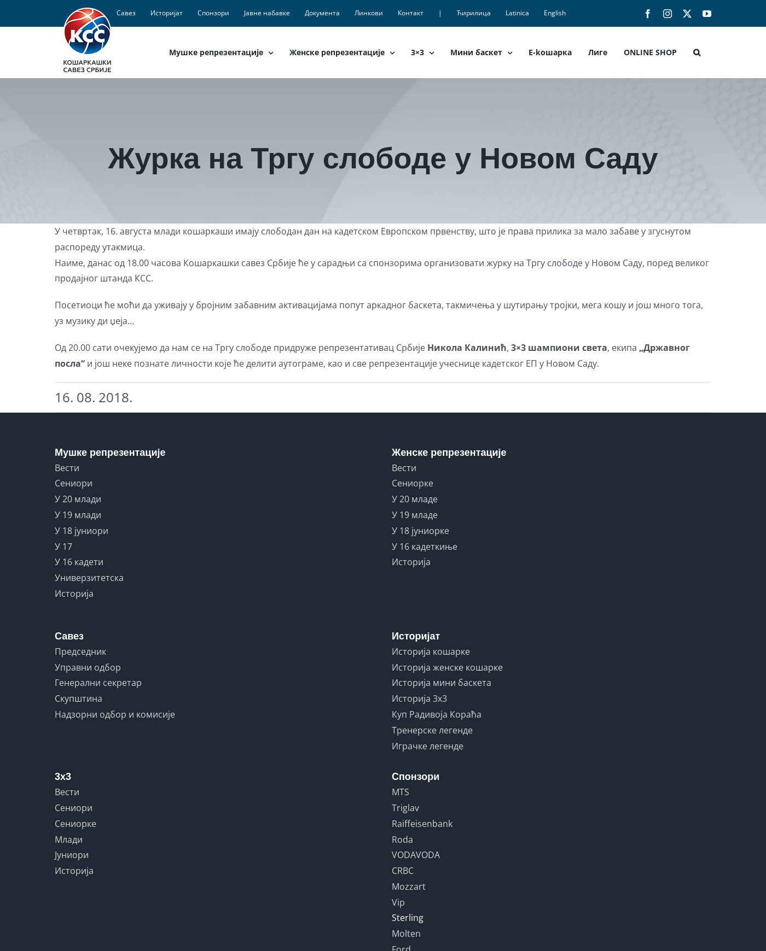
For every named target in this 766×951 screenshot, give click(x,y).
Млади (69, 839)
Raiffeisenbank (422, 824)
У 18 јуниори (81, 531)
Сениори (73, 483)
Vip (398, 902)
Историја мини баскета (441, 683)
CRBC (403, 871)
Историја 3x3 (419, 698)
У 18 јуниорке (420, 531)
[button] (697, 52)
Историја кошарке (431, 651)
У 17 (63, 547)
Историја (74, 594)
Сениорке (412, 483)
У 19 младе (415, 515)
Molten (406, 933)
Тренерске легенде (432, 730)
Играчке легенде (427, 746)
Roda (402, 839)
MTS (400, 792)
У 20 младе (415, 499)
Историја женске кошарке (447, 667)
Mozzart (409, 886)
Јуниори (72, 855)
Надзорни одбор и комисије (115, 714)
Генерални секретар (98, 683)
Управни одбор (88, 667)
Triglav (405, 808)
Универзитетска (89, 578)
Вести (67, 468)
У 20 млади (78, 499)
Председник (80, 651)
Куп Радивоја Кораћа (436, 714)
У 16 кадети (79, 562)
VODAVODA (416, 855)
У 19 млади (78, 515)
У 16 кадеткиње (424, 547)
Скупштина (78, 698)
